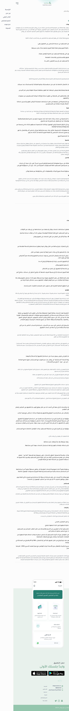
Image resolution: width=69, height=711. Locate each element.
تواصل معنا (31, 700)
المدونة (32, 695)
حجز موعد (32, 692)
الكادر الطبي (31, 689)
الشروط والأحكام (55, 11)
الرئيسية (32, 686)
